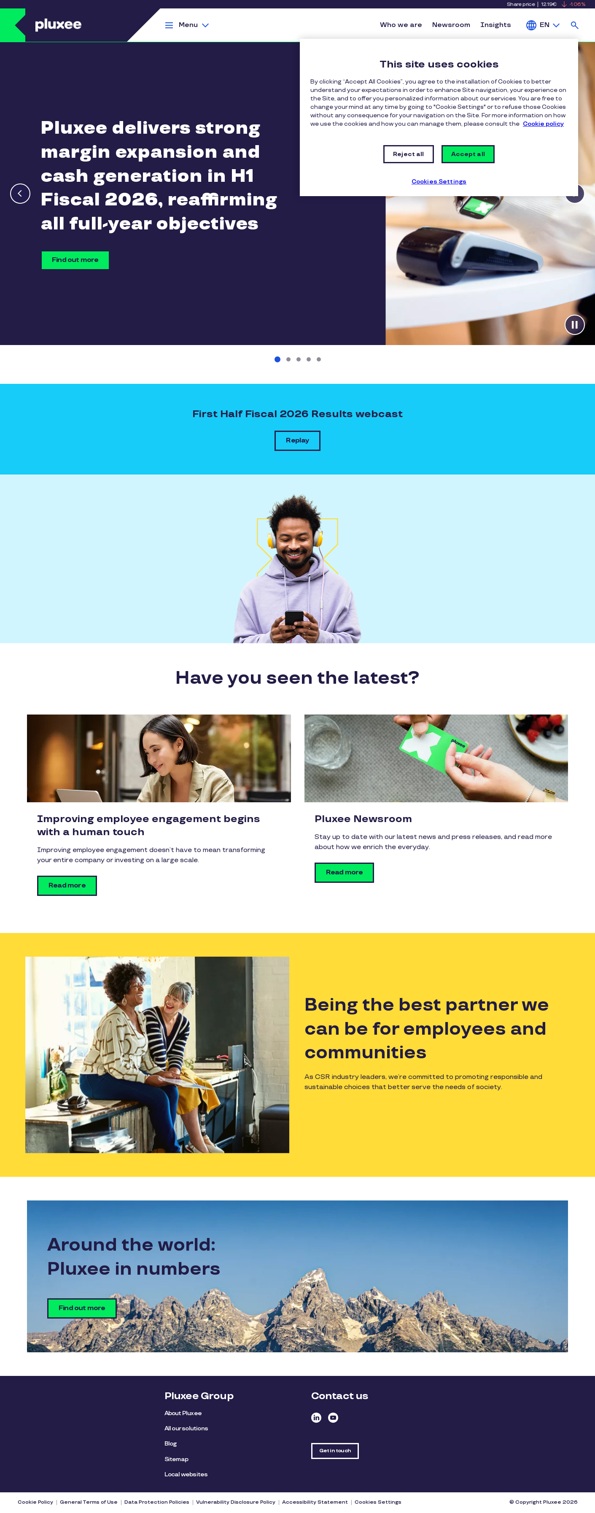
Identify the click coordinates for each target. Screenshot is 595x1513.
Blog (170, 1443)
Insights (495, 25)
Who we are (401, 25)
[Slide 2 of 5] (288, 359)
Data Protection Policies (156, 1502)
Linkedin (316, 1418)
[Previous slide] (20, 193)
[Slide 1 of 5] (277, 359)
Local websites (186, 1474)
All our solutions (186, 1428)
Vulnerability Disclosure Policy (235, 1502)
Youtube (333, 1418)
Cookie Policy (35, 1502)
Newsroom (451, 25)
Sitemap (176, 1459)
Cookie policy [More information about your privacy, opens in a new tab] (543, 123)
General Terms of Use (89, 1502)
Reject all (408, 154)
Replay (297, 441)
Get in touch (335, 1451)
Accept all (468, 154)
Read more (67, 886)
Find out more (75, 260)
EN (544, 25)
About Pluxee (183, 1413)
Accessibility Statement (315, 1502)
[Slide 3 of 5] (298, 359)
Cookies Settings (378, 1502)
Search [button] (575, 25)
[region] (439, 117)
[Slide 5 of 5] (318, 359)
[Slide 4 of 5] (308, 359)
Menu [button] (188, 25)
